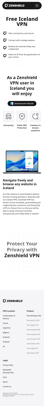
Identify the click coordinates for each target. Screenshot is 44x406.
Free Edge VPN (32, 348)
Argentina (6, 328)
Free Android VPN (33, 330)
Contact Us (7, 386)
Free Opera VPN (33, 353)
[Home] (22, 301)
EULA (5, 377)
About (5, 382)
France (5, 323)
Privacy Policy (8, 365)
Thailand (6, 342)
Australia (6, 337)
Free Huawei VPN (33, 334)
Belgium (6, 332)
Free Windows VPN (34, 316)
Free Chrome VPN (33, 339)
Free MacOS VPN (33, 320)
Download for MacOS (22, 103)
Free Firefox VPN (33, 344)
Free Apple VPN (33, 325)
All (4, 346)
